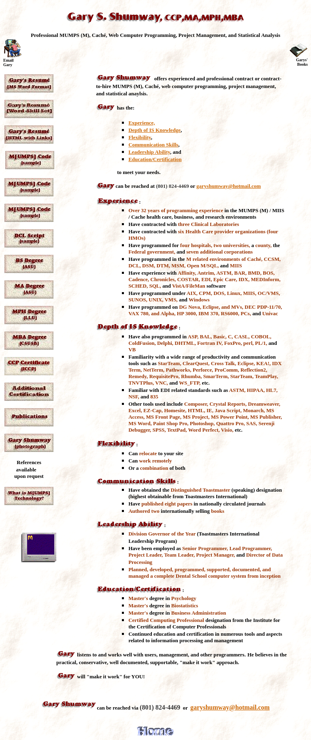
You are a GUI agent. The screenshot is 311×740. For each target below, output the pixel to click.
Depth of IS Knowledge (154, 130)
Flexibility (139, 137)
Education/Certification (154, 159)
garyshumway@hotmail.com (228, 186)
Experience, (141, 123)
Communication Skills (153, 145)
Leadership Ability (149, 152)
